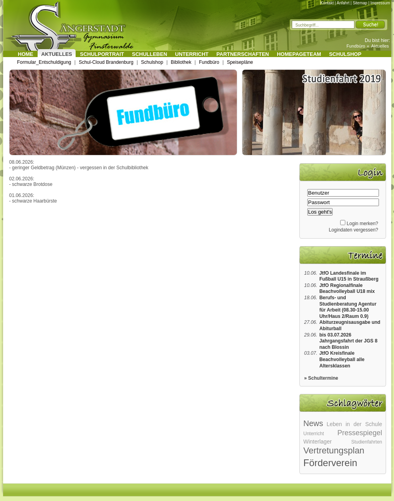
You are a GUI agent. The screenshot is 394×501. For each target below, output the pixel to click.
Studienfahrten (366, 442)
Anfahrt (343, 3)
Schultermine (323, 378)
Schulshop (345, 54)
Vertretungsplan (333, 450)
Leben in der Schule (354, 424)
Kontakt (327, 3)
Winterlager (317, 441)
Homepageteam (299, 54)
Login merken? (362, 223)
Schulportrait (102, 54)
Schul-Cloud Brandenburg (106, 62)
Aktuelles (380, 46)
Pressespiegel (359, 433)
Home (25, 54)
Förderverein (330, 462)
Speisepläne (240, 62)
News (313, 423)
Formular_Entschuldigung (44, 62)
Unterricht (192, 54)
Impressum (380, 3)
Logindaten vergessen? (353, 230)
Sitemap (360, 3)
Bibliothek (181, 62)
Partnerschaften (243, 54)
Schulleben (149, 54)
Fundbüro (355, 46)
